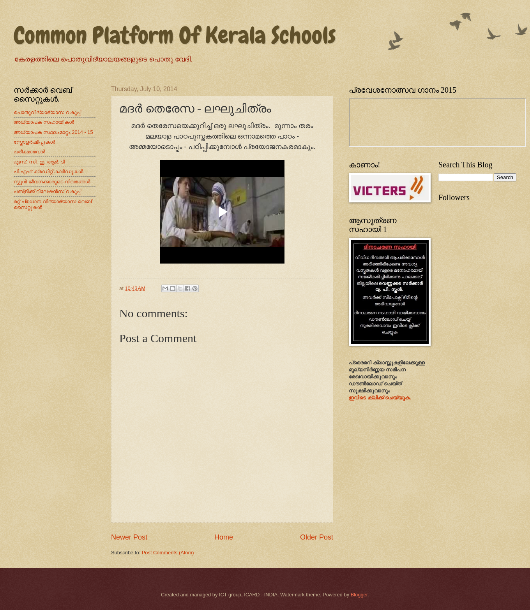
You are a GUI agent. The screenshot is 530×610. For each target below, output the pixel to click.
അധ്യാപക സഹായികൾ (44, 122)
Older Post (316, 537)
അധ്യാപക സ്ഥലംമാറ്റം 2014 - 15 (53, 132)
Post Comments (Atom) (168, 553)
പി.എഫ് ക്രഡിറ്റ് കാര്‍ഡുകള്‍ (48, 171)
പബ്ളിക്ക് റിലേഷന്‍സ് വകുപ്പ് (47, 191)
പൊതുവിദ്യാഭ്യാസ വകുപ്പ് (47, 112)
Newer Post (129, 537)
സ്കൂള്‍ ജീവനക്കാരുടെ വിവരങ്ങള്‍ (52, 182)
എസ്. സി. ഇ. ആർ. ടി (39, 162)
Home (223, 537)
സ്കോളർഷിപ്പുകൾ (34, 142)
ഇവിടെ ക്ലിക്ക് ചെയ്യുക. (380, 398)
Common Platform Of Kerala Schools (175, 35)
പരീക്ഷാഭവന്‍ (29, 152)
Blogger (359, 595)
